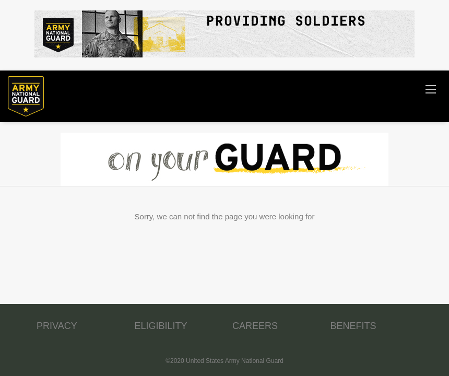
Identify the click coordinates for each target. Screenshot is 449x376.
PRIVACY (57, 326)
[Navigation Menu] (431, 89)
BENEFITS (353, 326)
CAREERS (255, 326)
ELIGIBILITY (161, 326)
